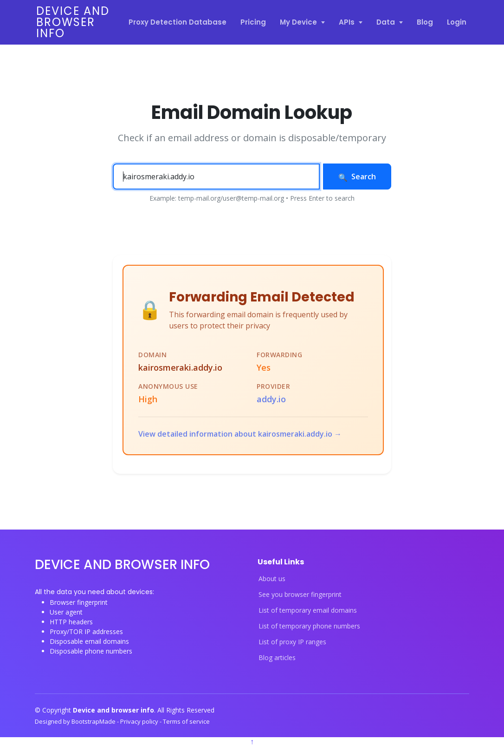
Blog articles (277, 657)
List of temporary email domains (307, 610)
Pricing (253, 22)
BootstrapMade (94, 721)
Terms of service (186, 721)
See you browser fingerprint (300, 594)
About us (271, 579)
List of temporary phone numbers (309, 626)
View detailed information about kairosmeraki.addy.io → (240, 434)
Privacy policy (140, 721)
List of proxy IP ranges (292, 642)
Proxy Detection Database (177, 22)
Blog (425, 22)
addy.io (271, 399)
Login (456, 22)
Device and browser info (73, 22)
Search (357, 176)
